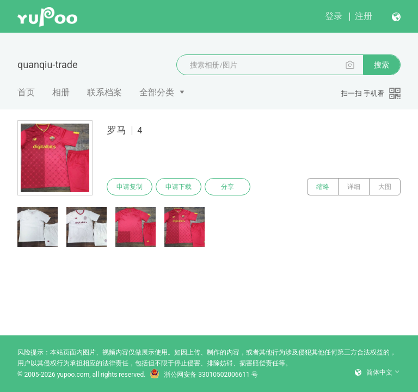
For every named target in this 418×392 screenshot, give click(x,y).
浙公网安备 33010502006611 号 (203, 374)
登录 (333, 16)
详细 (353, 187)
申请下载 (178, 187)
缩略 (322, 187)
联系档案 (104, 92)
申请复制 (129, 187)
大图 (384, 187)
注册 (363, 16)
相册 (61, 92)
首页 (26, 92)
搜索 (381, 64)
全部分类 (156, 92)
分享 (227, 187)
